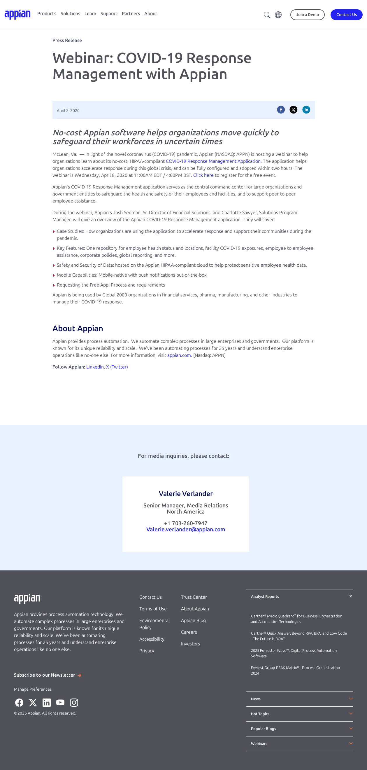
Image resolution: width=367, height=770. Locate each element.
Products (46, 13)
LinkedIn (95, 367)
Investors (190, 644)
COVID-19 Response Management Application (213, 161)
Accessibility (151, 639)
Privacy (146, 651)
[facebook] (281, 110)
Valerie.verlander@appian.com (185, 529)
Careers (189, 632)
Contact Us (150, 597)
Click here (203, 175)
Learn (90, 13)
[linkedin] (306, 110)
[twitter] (293, 110)
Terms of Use (153, 609)
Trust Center (194, 597)
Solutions (70, 13)
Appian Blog (193, 620)
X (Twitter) (117, 367)
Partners (131, 13)
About (150, 13)
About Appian (195, 609)
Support (109, 13)
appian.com (179, 355)
